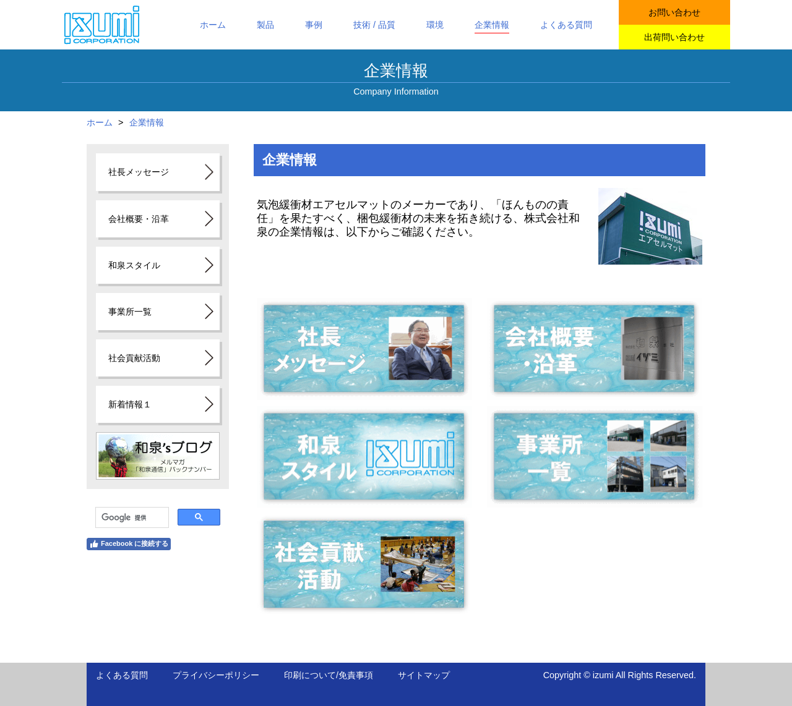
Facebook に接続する (128, 544)
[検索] (130, 517)
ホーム (100, 122)
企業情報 (146, 122)
